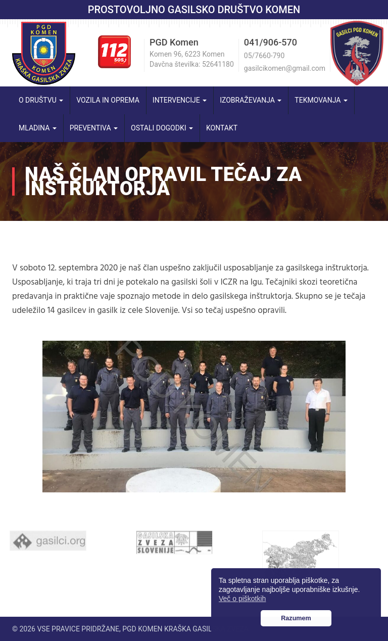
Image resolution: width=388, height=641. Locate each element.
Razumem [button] (296, 618)
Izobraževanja (250, 100)
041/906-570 (270, 42)
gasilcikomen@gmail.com (284, 68)
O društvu (41, 100)
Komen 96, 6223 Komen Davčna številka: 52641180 (192, 59)
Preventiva (94, 128)
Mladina (38, 128)
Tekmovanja (321, 100)
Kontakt (221, 128)
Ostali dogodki (162, 128)
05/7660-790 (264, 56)
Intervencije (180, 100)
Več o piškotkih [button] (242, 598)
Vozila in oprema (107, 100)
